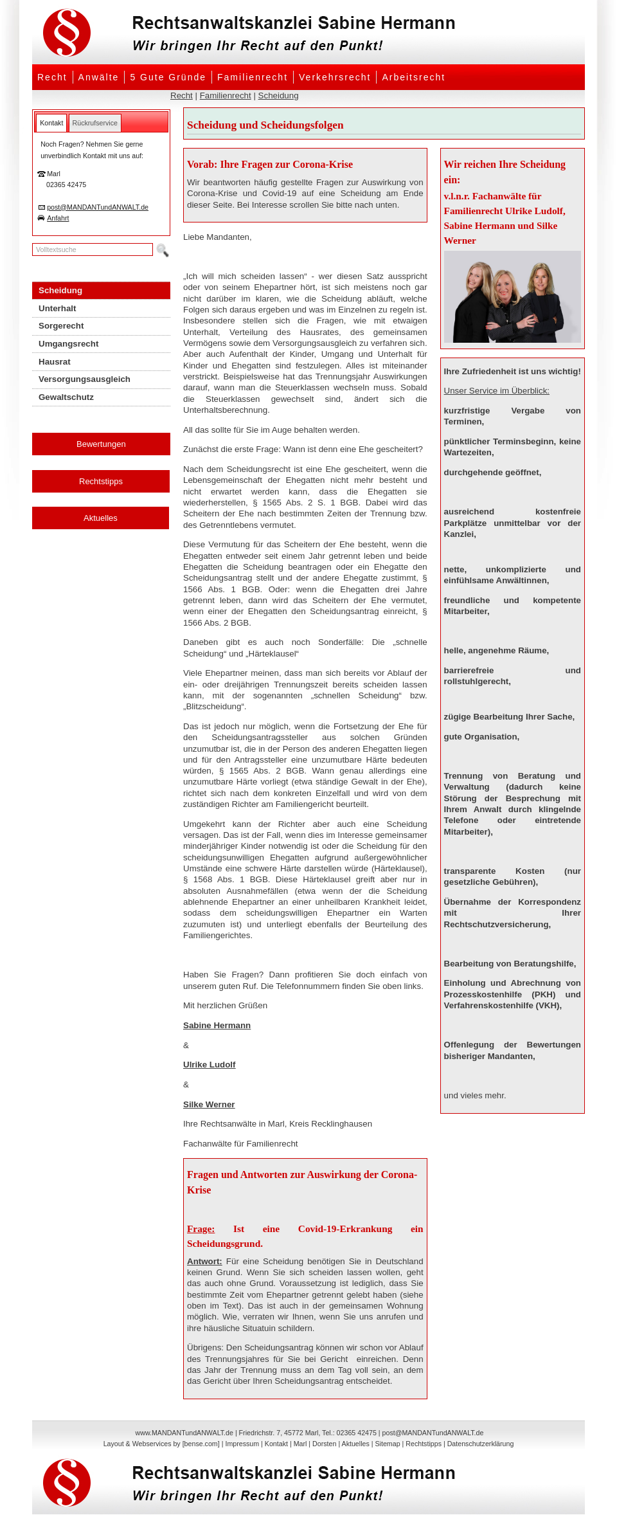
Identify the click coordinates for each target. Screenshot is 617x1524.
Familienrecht (252, 77)
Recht (52, 77)
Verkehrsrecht (335, 77)
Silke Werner (209, 1104)
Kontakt (276, 1443)
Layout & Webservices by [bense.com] (161, 1443)
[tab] (51, 123)
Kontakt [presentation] (51, 123)
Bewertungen (101, 444)
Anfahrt (58, 218)
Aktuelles (101, 518)
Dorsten (324, 1443)
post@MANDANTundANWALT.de (97, 207)
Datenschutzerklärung (480, 1443)
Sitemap (387, 1443)
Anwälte (99, 77)
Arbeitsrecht (413, 77)
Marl (300, 1443)
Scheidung (278, 95)
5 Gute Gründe (168, 77)
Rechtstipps (101, 481)
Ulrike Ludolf (209, 1064)
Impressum (242, 1443)
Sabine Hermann (217, 1025)
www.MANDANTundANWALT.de (184, 1433)
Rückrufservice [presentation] (95, 123)
